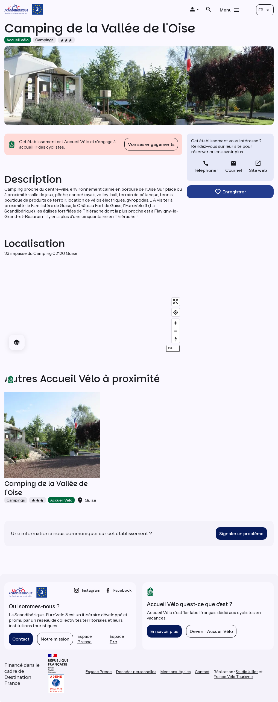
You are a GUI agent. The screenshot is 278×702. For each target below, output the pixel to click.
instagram (91, 590)
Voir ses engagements (151, 144)
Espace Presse (84, 638)
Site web (258, 170)
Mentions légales (175, 671)
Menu (226, 10)
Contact (20, 639)
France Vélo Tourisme (233, 676)
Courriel (233, 170)
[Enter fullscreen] (176, 302)
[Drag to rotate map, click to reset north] (176, 339)
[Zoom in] (176, 323)
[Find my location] (176, 312)
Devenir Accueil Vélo (211, 631)
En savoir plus (164, 631)
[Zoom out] (176, 331)
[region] (93, 305)
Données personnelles (136, 671)
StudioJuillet (247, 671)
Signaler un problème (241, 533)
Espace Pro (117, 638)
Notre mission (55, 639)
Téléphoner (206, 170)
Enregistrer (234, 191)
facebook (122, 590)
